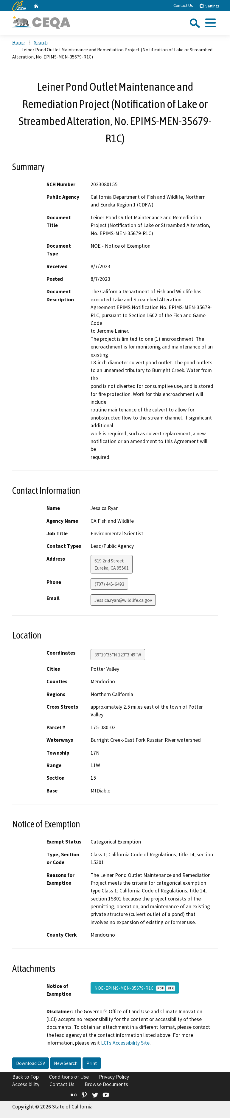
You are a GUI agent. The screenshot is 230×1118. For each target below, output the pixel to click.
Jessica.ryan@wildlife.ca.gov (123, 600)
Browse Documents (106, 1084)
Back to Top (25, 1077)
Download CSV (30, 1063)
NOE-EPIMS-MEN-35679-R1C (134, 988)
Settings (209, 6)
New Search (65, 1063)
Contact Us (183, 5)
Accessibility (25, 1084)
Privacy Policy (114, 1077)
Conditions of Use (69, 1077)
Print (91, 1063)
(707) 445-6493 (109, 584)
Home (18, 42)
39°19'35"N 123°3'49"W (117, 655)
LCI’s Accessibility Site (125, 1043)
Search (41, 42)
